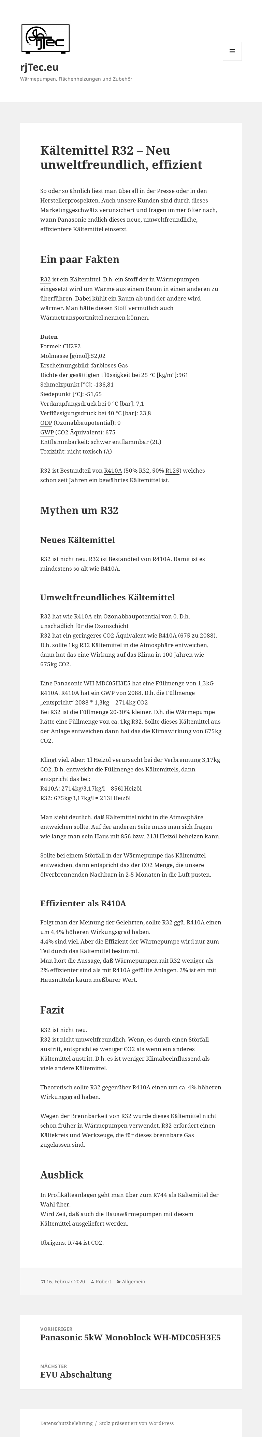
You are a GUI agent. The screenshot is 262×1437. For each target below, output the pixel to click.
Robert (103, 1281)
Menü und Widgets (232, 60)
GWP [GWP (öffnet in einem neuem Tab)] (47, 432)
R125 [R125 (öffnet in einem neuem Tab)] (172, 470)
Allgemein (133, 1281)
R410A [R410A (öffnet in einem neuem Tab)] (113, 470)
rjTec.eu (39, 66)
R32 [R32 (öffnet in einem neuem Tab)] (45, 279)
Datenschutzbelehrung (66, 1423)
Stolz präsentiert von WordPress (136, 1423)
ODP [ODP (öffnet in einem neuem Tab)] (46, 423)
